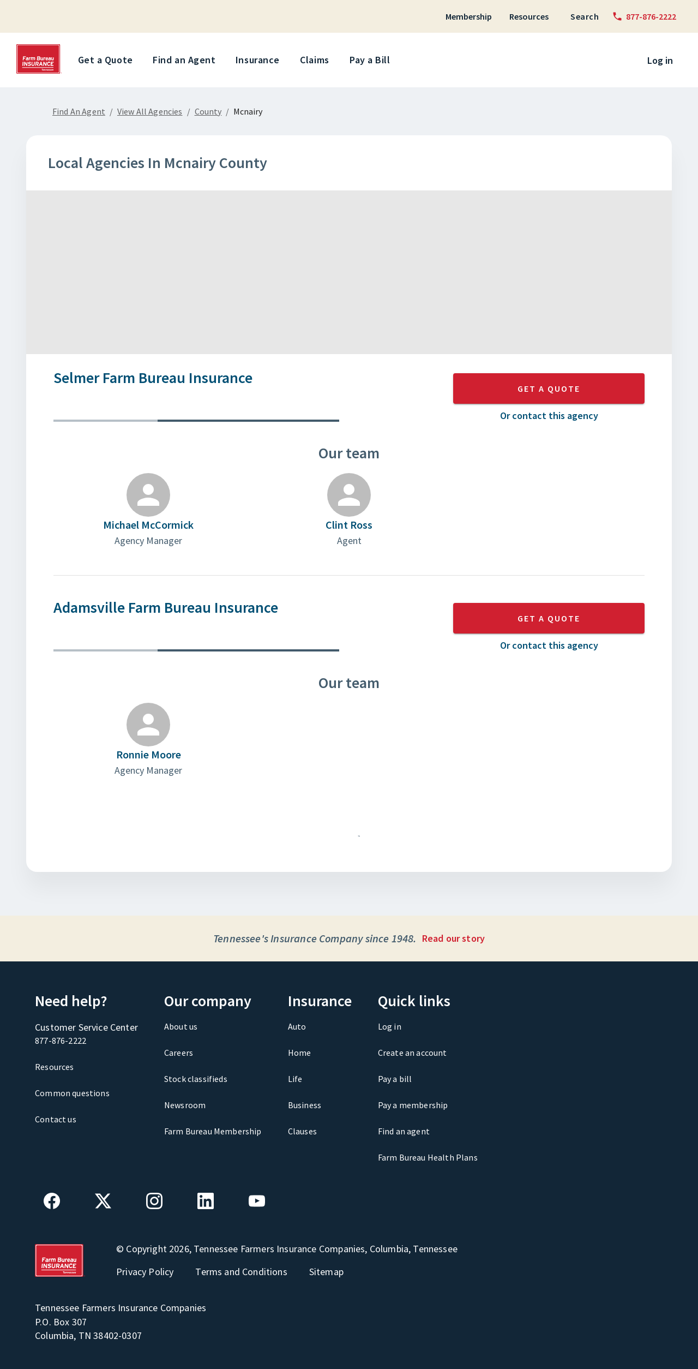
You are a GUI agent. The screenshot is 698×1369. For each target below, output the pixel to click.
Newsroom (185, 1104)
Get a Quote (107, 60)
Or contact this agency (549, 415)
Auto (297, 1026)
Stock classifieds (195, 1078)
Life (295, 1078)
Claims (316, 60)
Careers (178, 1052)
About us (180, 1026)
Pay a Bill (371, 60)
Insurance (259, 60)
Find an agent (404, 1131)
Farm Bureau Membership (213, 1131)
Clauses (302, 1131)
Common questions (72, 1092)
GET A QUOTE (549, 388)
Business (304, 1104)
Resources (529, 16)
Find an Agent (186, 60)
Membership (469, 16)
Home (299, 1052)
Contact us (55, 1119)
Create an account (412, 1052)
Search (584, 16)
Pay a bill (395, 1078)
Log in (660, 60)
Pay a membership (413, 1104)
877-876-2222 (60, 1040)
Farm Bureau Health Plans (428, 1157)
